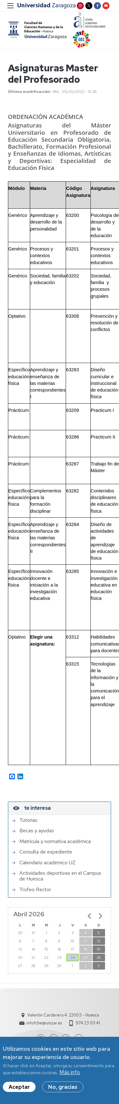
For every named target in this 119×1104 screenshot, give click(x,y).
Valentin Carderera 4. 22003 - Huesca (63, 1015)
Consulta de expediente (45, 852)
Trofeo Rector (35, 890)
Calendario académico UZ (47, 863)
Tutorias (28, 820)
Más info (69, 1074)
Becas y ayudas (36, 831)
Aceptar (19, 1088)
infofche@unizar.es (44, 1023)
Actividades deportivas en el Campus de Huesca (60, 876)
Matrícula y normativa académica (55, 841)
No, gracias (62, 1088)
